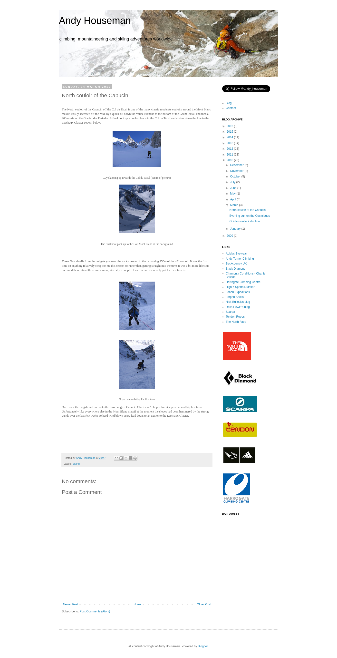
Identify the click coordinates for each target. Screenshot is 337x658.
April (233, 199)
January (235, 228)
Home (137, 604)
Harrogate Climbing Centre (243, 282)
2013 (230, 143)
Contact (231, 108)
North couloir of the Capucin (247, 210)
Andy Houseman (95, 20)
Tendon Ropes (235, 316)
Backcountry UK (236, 263)
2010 (230, 160)
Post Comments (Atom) (95, 611)
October (235, 176)
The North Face (236, 322)
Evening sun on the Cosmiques (249, 215)
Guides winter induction (244, 221)
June (233, 188)
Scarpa (230, 312)
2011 (230, 154)
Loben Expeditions (238, 292)
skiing (76, 463)
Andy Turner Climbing (240, 258)
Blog (229, 103)
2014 (230, 137)
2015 (230, 131)
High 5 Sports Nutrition (240, 287)
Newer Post (70, 604)
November (237, 171)
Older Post (204, 604)
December (237, 165)
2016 (230, 126)
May (233, 193)
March (234, 205)
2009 (230, 235)
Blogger (203, 646)
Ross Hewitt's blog (238, 307)
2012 (230, 148)
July (233, 182)
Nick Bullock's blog (238, 302)
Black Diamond (236, 268)
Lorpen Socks (235, 297)
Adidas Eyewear (236, 253)
